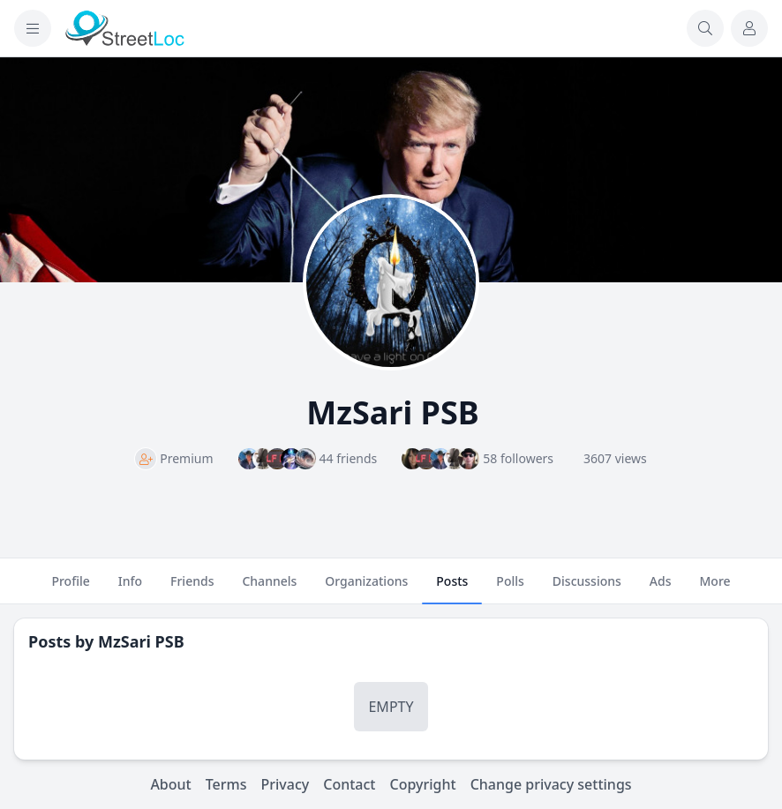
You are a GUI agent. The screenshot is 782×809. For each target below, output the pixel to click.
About (170, 784)
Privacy (285, 784)
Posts (452, 588)
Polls (510, 588)
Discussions (586, 588)
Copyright (422, 784)
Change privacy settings (551, 784)
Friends (192, 588)
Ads (660, 588)
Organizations (366, 588)
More (714, 588)
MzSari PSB (141, 641)
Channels (269, 588)
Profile (70, 588)
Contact (349, 784)
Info (130, 588)
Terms (226, 784)
